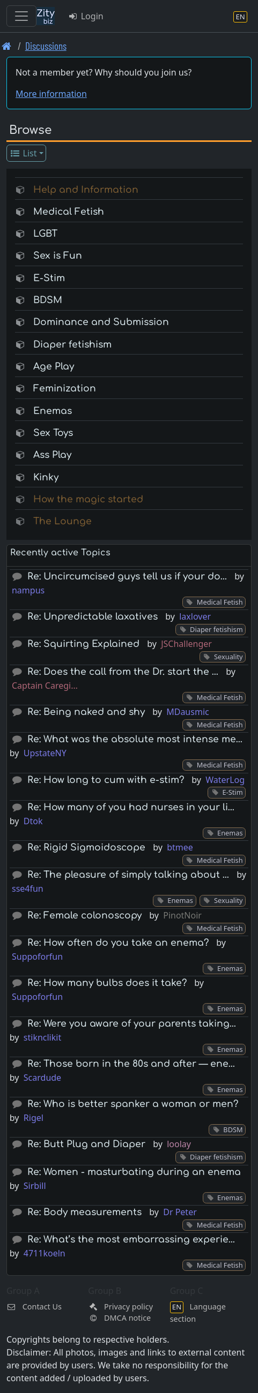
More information (51, 94)
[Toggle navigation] (21, 16)
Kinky (45, 477)
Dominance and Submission (101, 322)
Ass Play (52, 455)
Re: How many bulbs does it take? (107, 983)
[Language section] (240, 16)
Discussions (46, 46)
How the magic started (88, 499)
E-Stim (49, 278)
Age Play (53, 367)
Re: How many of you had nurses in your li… (130, 807)
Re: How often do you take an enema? (118, 943)
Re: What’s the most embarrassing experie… (131, 1239)
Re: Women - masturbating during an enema (134, 1172)
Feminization (64, 388)
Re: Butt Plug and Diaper (86, 1144)
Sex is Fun (57, 256)
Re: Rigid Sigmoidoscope (86, 847)
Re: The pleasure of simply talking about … (128, 875)
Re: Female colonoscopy (84, 915)
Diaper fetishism (72, 345)
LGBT (45, 234)
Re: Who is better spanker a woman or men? (132, 1104)
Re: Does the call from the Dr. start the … (122, 672)
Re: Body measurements (84, 1212)
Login (86, 16)
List (23, 153)
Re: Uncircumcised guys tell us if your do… (127, 576)
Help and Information (85, 190)
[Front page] (6, 46)
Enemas (52, 411)
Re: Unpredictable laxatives (92, 617)
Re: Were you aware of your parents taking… (131, 1024)
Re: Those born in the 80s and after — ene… (131, 1064)
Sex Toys (53, 433)
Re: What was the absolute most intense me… (134, 739)
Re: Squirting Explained (83, 644)
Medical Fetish (68, 212)
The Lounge (62, 521)
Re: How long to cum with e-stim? (105, 780)
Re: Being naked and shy (86, 712)
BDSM (47, 300)
